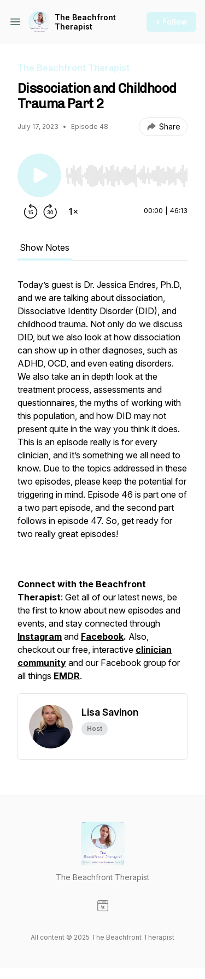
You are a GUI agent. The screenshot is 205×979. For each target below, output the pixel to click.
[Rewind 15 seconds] (30, 211)
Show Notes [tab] (44, 247)
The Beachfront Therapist (85, 22)
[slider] (127, 175)
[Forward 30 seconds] (50, 211)
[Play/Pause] (39, 175)
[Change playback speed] (73, 211)
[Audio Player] (127, 172)
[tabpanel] (102, 485)
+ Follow (171, 21)
